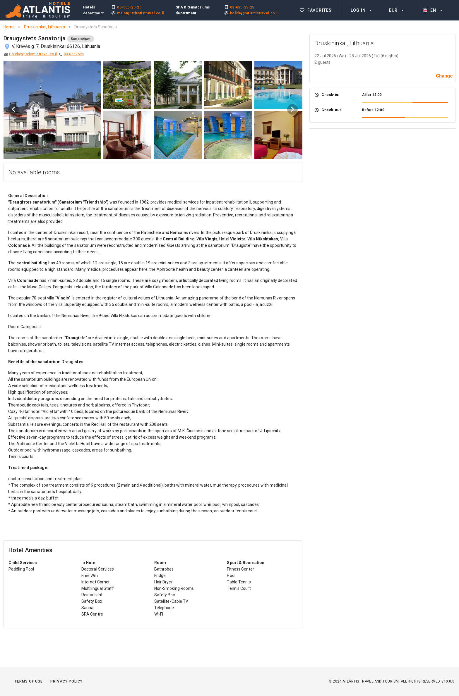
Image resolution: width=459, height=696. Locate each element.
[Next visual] (292, 109)
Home (9, 27)
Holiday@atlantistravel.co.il (33, 54)
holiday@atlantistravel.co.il (254, 13)
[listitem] (316, 10)
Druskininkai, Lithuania (44, 27)
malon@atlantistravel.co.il (140, 13)
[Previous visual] (13, 109)
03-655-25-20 (129, 7)
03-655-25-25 (242, 7)
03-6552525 (74, 54)
